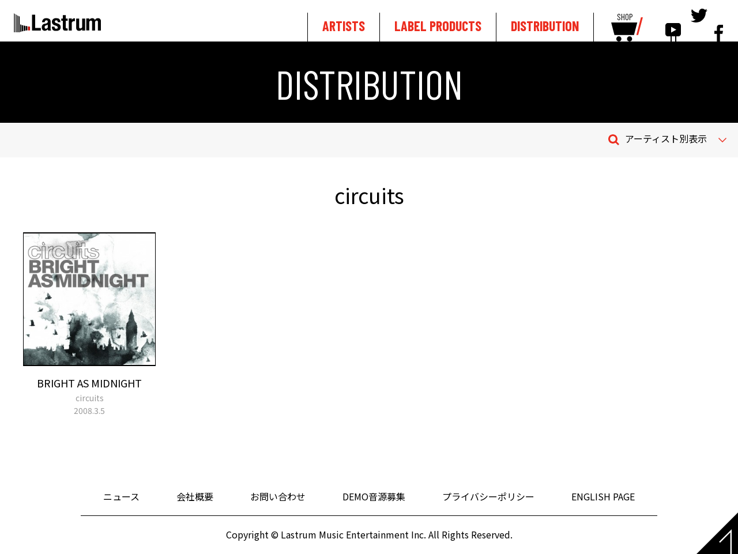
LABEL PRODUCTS (437, 25)
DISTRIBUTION (545, 25)
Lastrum (57, 22)
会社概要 (194, 496)
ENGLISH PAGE (603, 496)
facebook (718, 24)
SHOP (624, 17)
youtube (673, 24)
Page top (717, 533)
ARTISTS (343, 25)
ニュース (121, 496)
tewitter (699, 24)
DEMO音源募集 (373, 496)
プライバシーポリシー (488, 496)
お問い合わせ (278, 496)
